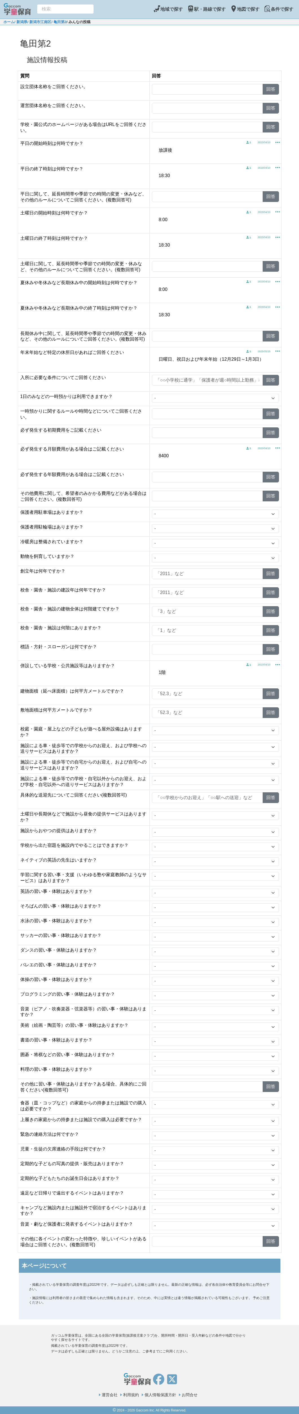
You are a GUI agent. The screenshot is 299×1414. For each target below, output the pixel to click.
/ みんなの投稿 (78, 22)
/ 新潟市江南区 (39, 22)
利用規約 (131, 1395)
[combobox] (65, 9)
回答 (270, 89)
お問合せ (190, 1395)
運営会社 (110, 1395)
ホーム (8, 22)
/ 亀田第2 (58, 22)
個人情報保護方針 (160, 1395)
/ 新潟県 (20, 22)
